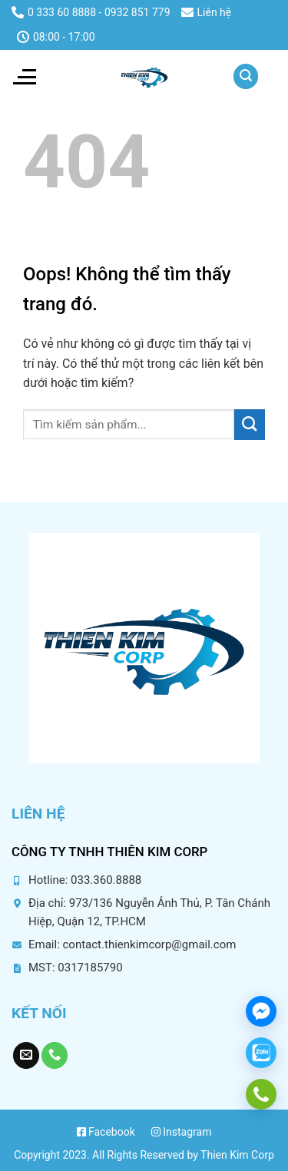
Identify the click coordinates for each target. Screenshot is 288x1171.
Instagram (181, 1132)
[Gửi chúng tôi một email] (26, 1055)
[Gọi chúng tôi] (54, 1055)
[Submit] (249, 424)
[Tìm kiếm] (245, 76)
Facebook (106, 1132)
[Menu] (24, 77)
